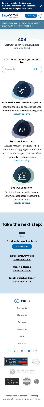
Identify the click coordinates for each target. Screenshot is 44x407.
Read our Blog (22, 160)
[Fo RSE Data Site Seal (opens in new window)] (27, 382)
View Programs (22, 114)
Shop (21, 336)
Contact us (22, 246)
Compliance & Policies (16, 395)
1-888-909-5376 (22, 281)
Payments (22, 308)
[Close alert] (41, 6)
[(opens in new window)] (12, 382)
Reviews (22, 322)
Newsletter (22, 329)
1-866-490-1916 (22, 259)
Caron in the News (17, 23)
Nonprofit (22, 315)
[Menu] (40, 16)
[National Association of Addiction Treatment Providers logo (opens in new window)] (22, 372)
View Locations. (21, 203)
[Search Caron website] (22, 69)
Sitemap (35, 395)
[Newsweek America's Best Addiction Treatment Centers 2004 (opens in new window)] (16, 362)
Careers (22, 343)
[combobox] (22, 70)
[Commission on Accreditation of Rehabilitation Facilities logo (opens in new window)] (36, 362)
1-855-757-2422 (22, 270)
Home (4, 23)
